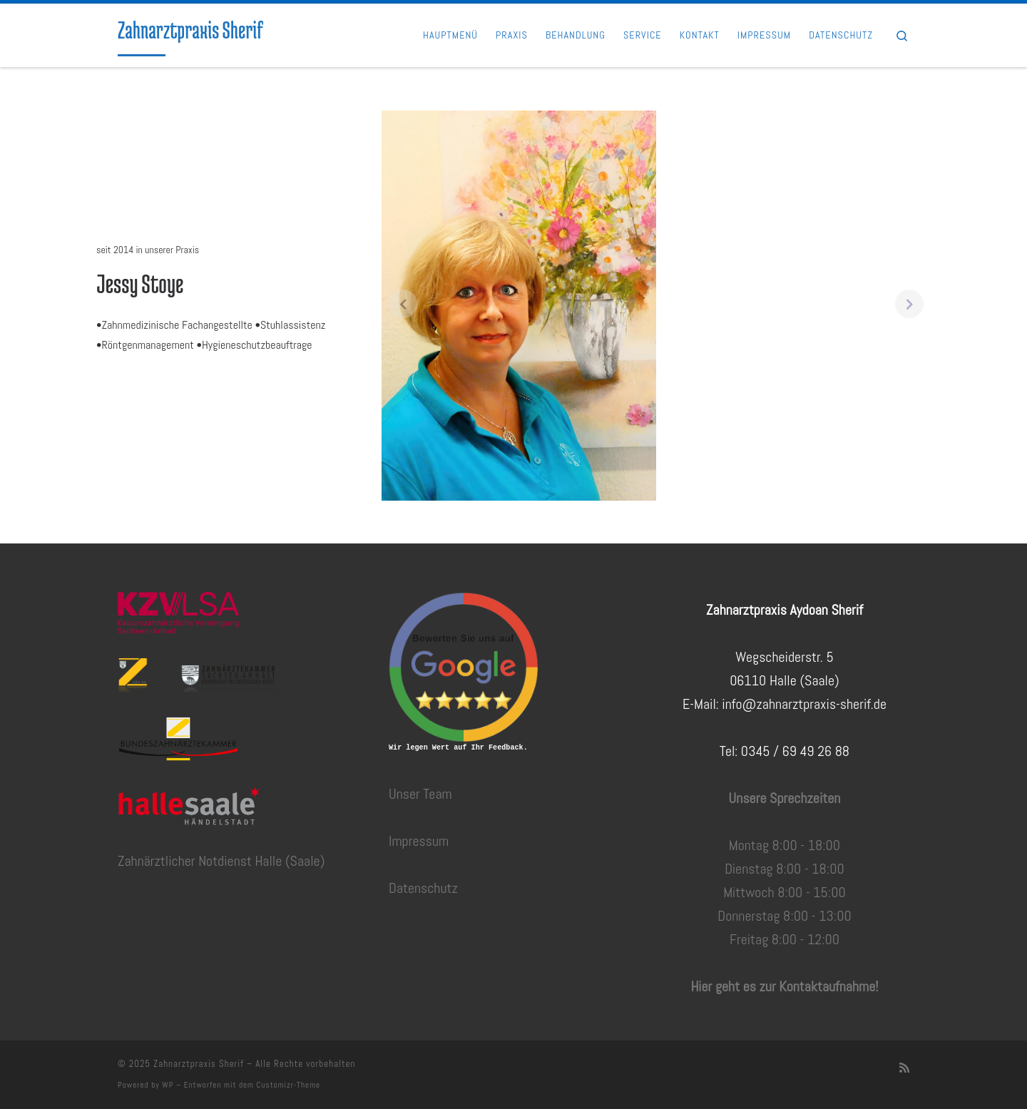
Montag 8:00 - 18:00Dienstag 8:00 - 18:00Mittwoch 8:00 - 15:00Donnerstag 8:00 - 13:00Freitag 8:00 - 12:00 (785, 892)
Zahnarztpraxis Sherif (198, 1064)
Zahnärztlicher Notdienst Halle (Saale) (221, 861)
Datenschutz (423, 888)
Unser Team (420, 794)
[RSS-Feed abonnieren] (904, 1068)
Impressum (419, 841)
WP (167, 1085)
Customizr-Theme (289, 1085)
